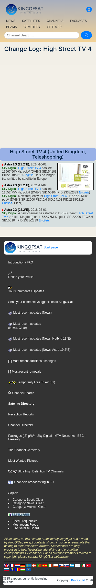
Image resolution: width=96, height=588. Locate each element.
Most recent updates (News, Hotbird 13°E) (39, 338)
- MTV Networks (63, 436)
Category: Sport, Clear (28, 499)
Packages (15, 436)
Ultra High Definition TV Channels (36, 471)
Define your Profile (21, 275)
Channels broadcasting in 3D (31, 482)
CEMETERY (32, 27)
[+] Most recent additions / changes (32, 361)
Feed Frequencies (25, 521)
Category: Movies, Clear (29, 507)
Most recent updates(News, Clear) (24, 326)
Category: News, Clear (28, 503)
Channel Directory (20, 425)
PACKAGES (78, 21)
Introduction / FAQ (20, 262)
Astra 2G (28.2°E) (16, 164)
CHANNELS (55, 21)
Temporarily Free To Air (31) (31, 382)
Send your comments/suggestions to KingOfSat (40, 302)
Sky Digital (9, 168)
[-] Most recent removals (24, 371)
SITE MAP (54, 27)
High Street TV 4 (29, 168)
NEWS (10, 21)
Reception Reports (21, 414)
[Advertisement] (48, 100)
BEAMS (11, 27)
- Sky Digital (43, 436)
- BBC (79, 436)
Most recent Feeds (25, 524)
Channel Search (21, 393)
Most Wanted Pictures (23, 461)
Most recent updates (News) (29, 312)
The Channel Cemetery (24, 450)
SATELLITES (31, 21)
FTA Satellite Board (26, 528)
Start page (31, 247)
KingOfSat (78, 580)
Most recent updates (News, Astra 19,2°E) (39, 350)
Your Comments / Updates (26, 289)
